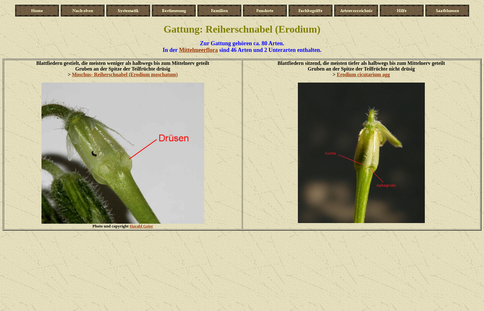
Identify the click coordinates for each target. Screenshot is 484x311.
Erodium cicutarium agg (363, 74)
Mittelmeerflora (198, 50)
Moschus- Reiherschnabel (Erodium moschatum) (125, 74)
